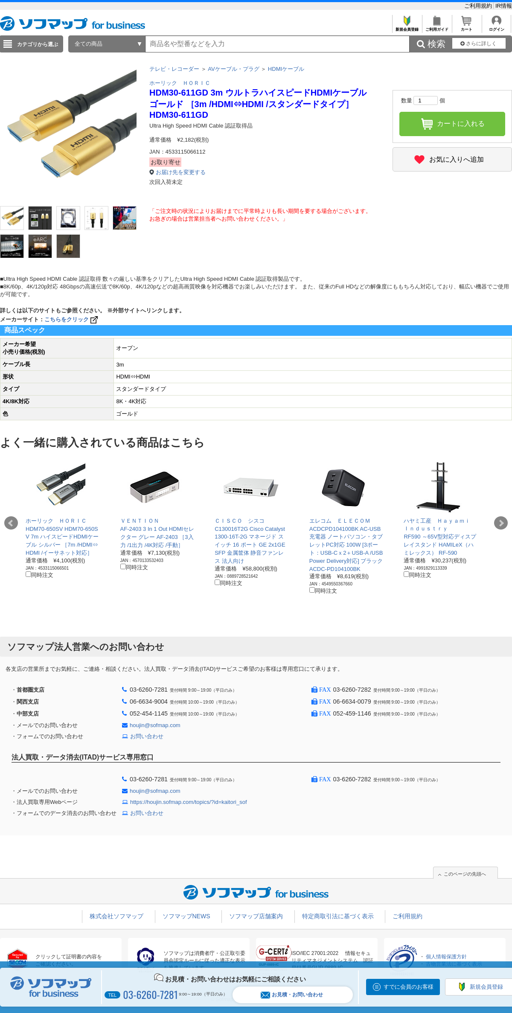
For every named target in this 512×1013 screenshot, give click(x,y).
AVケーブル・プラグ (233, 69)
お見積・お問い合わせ (292, 995)
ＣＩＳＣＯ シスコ (240, 521)
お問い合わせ (146, 736)
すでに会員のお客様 (408, 987)
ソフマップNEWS (186, 916)
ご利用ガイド (437, 27)
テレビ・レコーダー (174, 69)
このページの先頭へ (465, 873)
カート (466, 27)
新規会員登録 (407, 27)
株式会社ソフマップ (116, 916)
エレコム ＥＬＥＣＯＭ (339, 521)
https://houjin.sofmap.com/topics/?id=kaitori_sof (188, 802)
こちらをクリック (71, 319)
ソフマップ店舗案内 (256, 916)
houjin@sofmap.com (155, 725)
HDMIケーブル (286, 69)
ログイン (496, 27)
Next (501, 523)
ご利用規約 (479, 6)
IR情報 (503, 6)
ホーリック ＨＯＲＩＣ (179, 83)
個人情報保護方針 (446, 957)
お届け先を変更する (181, 172)
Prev (11, 523)
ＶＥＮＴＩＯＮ (139, 521)
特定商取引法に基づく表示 (338, 916)
